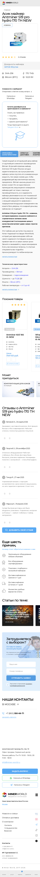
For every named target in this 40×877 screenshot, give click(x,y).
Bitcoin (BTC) (15, 282)
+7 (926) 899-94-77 (7, 846)
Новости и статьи (10, 814)
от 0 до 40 (25, 285)
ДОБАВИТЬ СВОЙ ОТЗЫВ (21, 530)
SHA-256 (15, 268)
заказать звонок (9, 717)
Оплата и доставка (10, 818)
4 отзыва (22, 57)
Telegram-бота (12, 127)
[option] (20, 38)
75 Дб (17, 279)
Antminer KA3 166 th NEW (15, 336)
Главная (7, 10)
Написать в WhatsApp (9, 97)
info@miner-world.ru (11, 762)
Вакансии (8, 831)
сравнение (28, 874)
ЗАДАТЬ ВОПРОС (20, 771)
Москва (5, 804)
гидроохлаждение (21, 275)
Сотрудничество (10, 828)
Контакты (8, 825)
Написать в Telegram (27, 97)
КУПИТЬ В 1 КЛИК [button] (12, 363)
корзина (20, 874)
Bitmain (19, 272)
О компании (7, 822)
